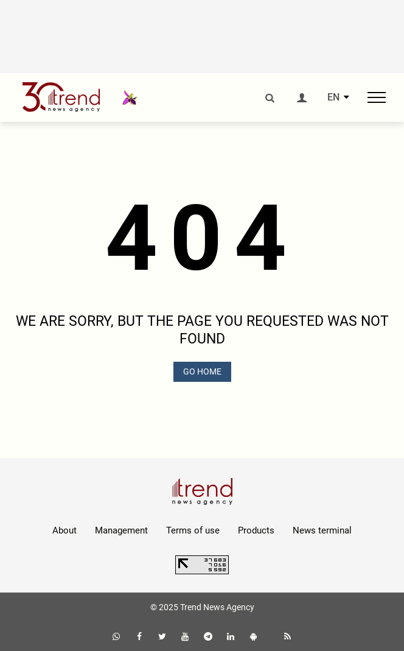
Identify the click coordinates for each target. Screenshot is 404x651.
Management (121, 530)
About (64, 530)
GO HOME (202, 371)
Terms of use (193, 530)
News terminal (322, 530)
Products (256, 530)
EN (333, 97)
